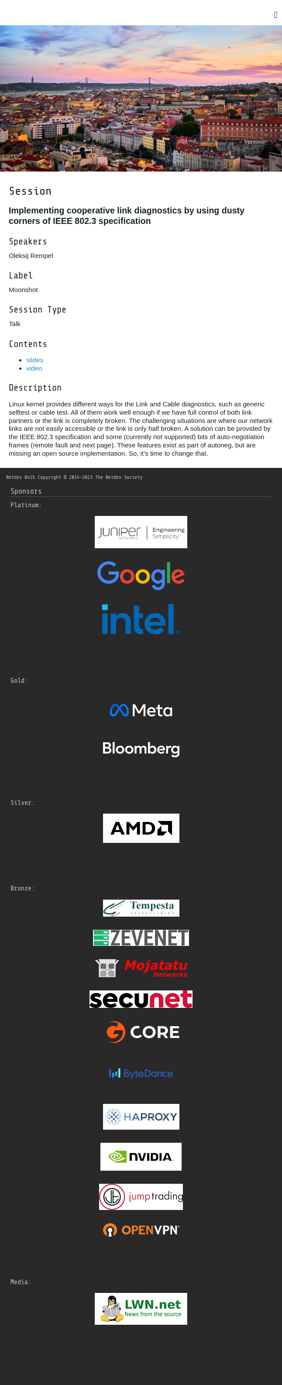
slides (34, 360)
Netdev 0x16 (20, 477)
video (34, 368)
